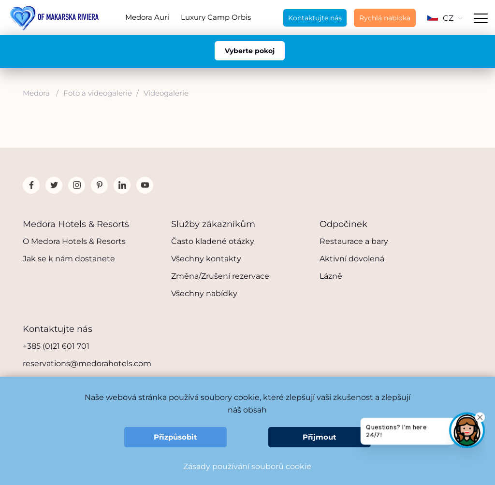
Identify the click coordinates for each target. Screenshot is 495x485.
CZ (444, 18)
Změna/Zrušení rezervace (220, 276)
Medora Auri (147, 17)
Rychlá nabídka (384, 18)
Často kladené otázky (212, 241)
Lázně (331, 276)
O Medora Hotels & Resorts (74, 241)
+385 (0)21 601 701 (56, 346)
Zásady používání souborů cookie (247, 466)
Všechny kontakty (206, 258)
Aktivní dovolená (352, 258)
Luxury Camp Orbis (216, 17)
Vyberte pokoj (250, 50)
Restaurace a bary (354, 241)
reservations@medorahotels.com (87, 363)
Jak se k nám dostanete (69, 258)
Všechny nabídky (204, 293)
